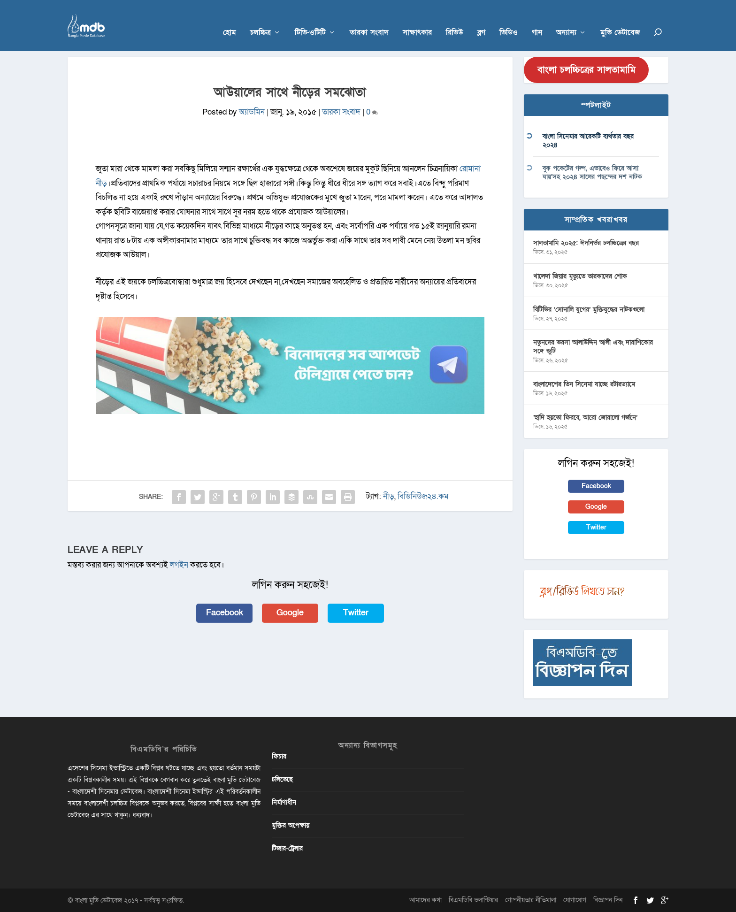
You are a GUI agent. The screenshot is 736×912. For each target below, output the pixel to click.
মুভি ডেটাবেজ (620, 19)
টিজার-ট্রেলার (287, 848)
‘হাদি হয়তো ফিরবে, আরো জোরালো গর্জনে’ (585, 417)
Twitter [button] (355, 612)
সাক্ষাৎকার (417, 19)
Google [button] (290, 612)
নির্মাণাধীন (284, 801)
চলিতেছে (282, 778)
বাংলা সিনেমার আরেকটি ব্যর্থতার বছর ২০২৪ (588, 140)
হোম (229, 19)
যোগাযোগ (574, 899)
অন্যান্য (566, 19)
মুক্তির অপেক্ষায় (290, 825)
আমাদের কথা (425, 899)
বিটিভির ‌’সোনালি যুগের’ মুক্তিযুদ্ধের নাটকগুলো (588, 309)
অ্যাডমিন (252, 112)
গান (537, 19)
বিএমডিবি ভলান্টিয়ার (473, 899)
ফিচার (279, 755)
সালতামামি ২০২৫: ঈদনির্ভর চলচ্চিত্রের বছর (586, 242)
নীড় (388, 495)
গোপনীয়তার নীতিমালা (530, 899)
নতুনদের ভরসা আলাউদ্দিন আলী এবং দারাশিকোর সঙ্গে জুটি (593, 346)
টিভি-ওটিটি (310, 19)
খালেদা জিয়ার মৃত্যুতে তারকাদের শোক (580, 275)
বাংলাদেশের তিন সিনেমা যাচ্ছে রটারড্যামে (584, 384)
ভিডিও (508, 19)
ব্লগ (481, 19)
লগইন (179, 564)
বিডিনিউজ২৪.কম (423, 495)
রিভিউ (454, 19)
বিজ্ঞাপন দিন (607, 899)
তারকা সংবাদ (369, 19)
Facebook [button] (224, 612)
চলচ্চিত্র (260, 19)
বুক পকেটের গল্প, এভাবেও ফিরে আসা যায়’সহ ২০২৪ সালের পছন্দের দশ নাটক (592, 172)
